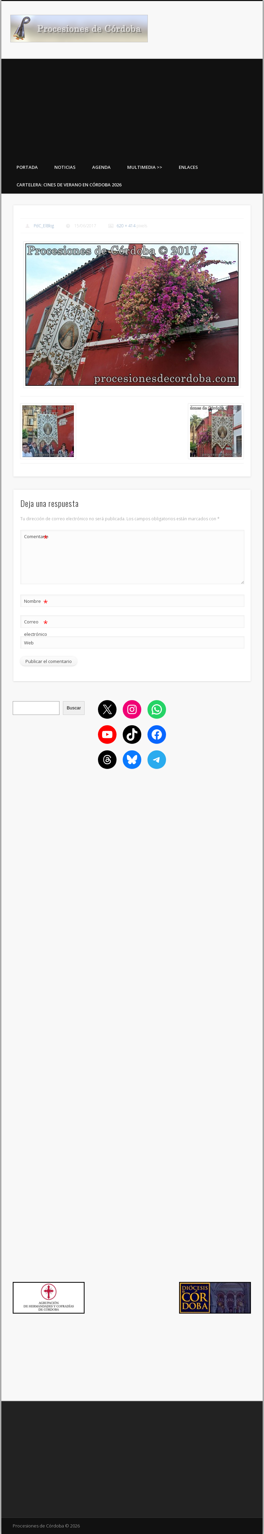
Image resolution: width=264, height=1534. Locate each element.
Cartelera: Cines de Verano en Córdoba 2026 (68, 185)
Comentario (36, 537)
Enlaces (188, 167)
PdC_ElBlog (44, 226)
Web (29, 643)
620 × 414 (126, 226)
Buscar (74, 707)
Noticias (65, 167)
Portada (27, 167)
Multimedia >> (144, 167)
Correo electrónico (36, 626)
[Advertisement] (132, 107)
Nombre (36, 601)
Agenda (101, 167)
